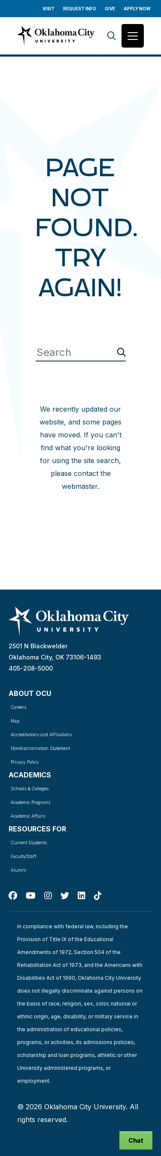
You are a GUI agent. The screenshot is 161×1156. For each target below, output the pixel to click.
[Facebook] (13, 896)
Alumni (18, 870)
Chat (135, 1140)
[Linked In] (81, 896)
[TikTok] (98, 896)
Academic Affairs (28, 816)
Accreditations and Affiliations (41, 734)
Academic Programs (30, 802)
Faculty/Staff (23, 856)
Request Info (79, 8)
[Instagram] (48, 896)
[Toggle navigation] (133, 36)
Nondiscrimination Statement (40, 748)
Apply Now (137, 8)
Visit (49, 8)
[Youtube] (31, 896)
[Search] (112, 36)
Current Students (29, 842)
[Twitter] (65, 896)
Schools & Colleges (30, 788)
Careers (18, 707)
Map (15, 720)
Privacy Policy (25, 762)
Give (110, 8)
